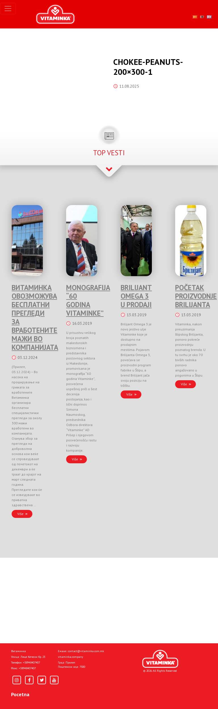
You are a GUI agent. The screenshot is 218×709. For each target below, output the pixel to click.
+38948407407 (31, 662)
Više (20, 514)
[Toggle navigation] (8, 8)
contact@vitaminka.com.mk (86, 651)
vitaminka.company (70, 657)
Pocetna (20, 694)
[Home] (160, 659)
